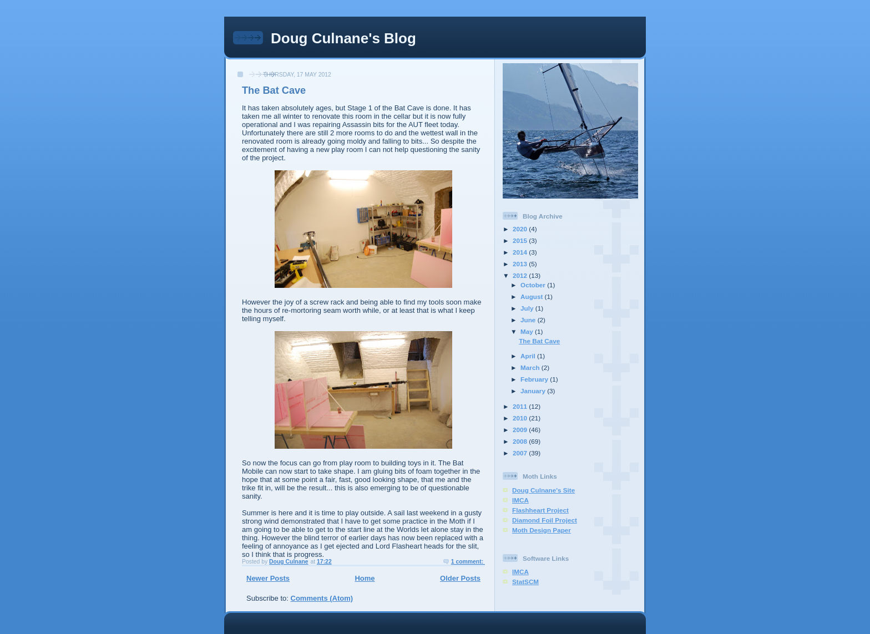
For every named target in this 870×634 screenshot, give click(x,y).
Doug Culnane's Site (543, 490)
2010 (521, 418)
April (528, 355)
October (533, 284)
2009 (521, 429)
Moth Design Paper (541, 530)
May (527, 331)
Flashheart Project (540, 510)
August (532, 296)
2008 (521, 441)
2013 (521, 263)
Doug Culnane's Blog (343, 38)
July (527, 308)
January (533, 390)
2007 (521, 453)
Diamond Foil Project (544, 520)
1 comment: (468, 562)
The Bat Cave (274, 90)
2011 (521, 406)
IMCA (520, 500)
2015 (521, 240)
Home (365, 578)
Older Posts (460, 578)
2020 (521, 228)
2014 (521, 252)
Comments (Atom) (322, 598)
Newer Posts (268, 578)
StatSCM (525, 581)
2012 (521, 275)
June (529, 319)
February (535, 379)
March (531, 367)
